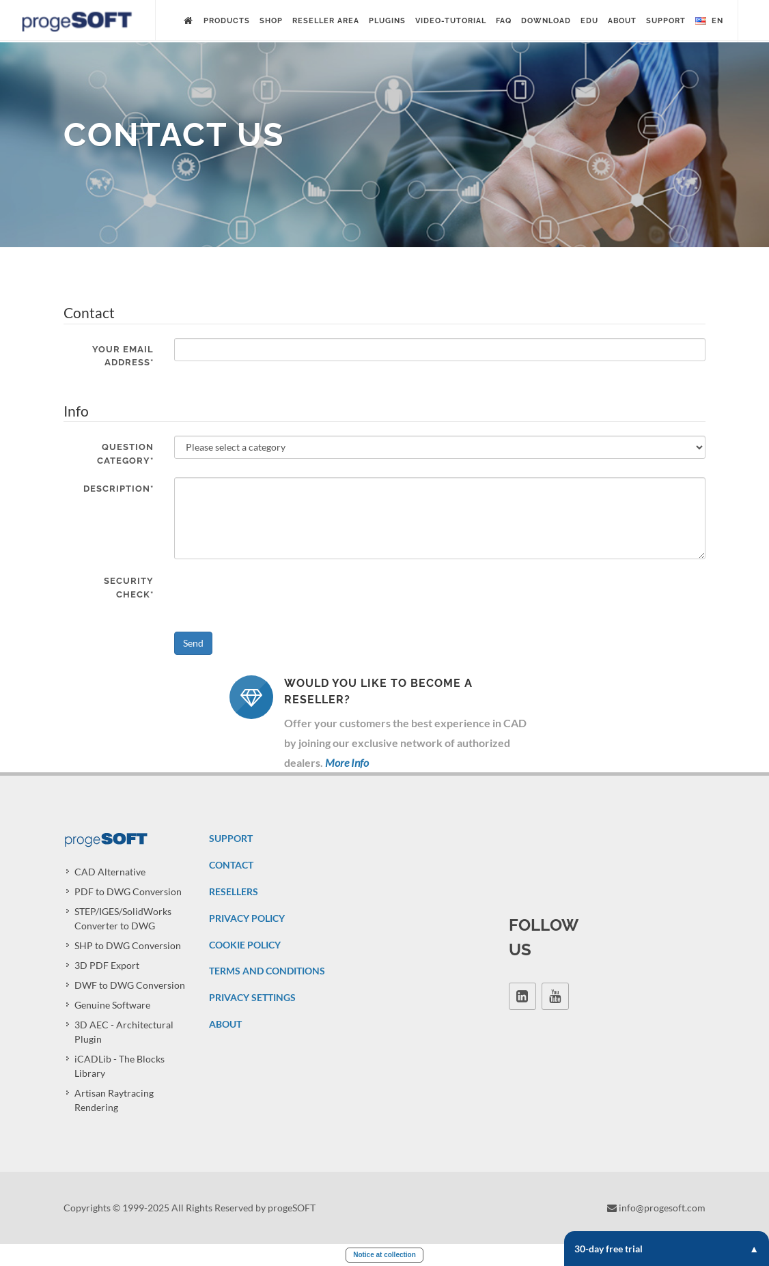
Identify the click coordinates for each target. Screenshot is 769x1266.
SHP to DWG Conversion (127, 945)
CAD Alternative (109, 871)
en (709, 21)
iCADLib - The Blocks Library (119, 1066)
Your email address (123, 356)
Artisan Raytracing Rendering (114, 1100)
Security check (129, 588)
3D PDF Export (106, 965)
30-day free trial (666, 1248)
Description (118, 488)
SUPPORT (231, 838)
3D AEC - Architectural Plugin (123, 1032)
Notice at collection (384, 1254)
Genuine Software (112, 1005)
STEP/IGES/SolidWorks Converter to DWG (122, 918)
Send (193, 643)
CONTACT (231, 865)
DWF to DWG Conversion (129, 985)
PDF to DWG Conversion (128, 891)
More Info (347, 762)
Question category (125, 454)
